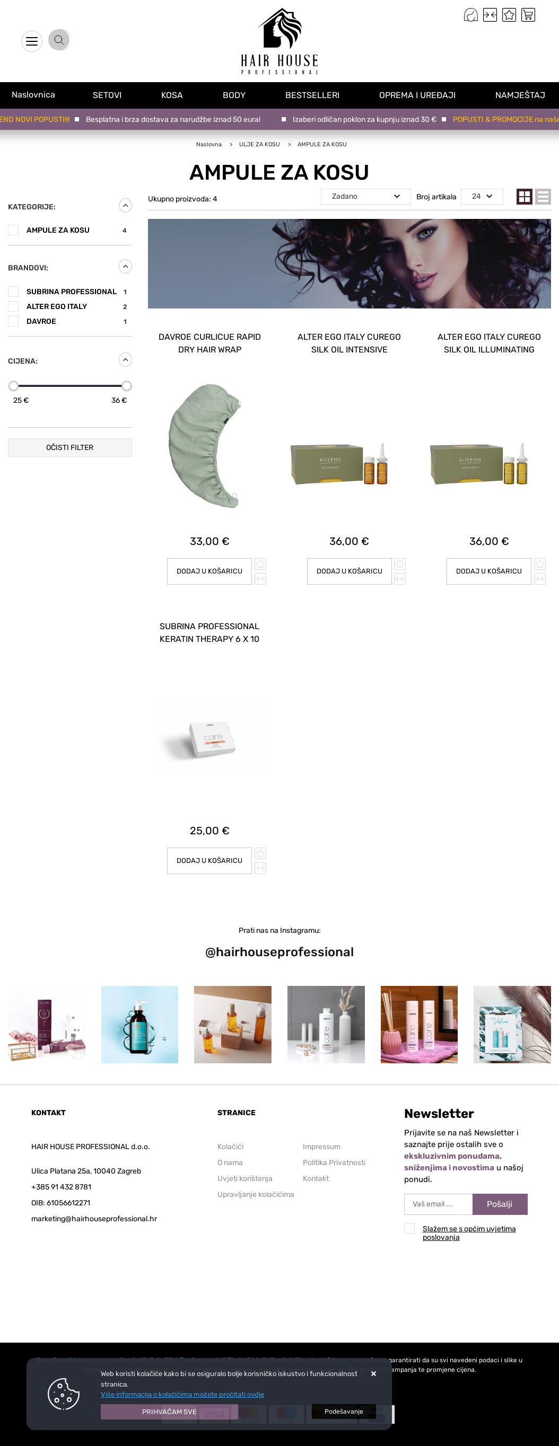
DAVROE (77, 321)
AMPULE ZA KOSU (77, 230)
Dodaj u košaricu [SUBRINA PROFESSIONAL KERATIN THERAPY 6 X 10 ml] (210, 842)
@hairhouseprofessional (279, 934)
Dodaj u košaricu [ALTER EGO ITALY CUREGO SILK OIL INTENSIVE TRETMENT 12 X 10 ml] (349, 562)
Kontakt (316, 1160)
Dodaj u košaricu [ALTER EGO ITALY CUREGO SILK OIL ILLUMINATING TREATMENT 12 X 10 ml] (489, 562)
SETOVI (109, 95)
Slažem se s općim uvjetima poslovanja (469, 1215)
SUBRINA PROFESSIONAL (77, 291)
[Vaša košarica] (528, 15)
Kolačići (230, 1128)
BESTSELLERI (314, 95)
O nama (230, 1144)
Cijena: (23, 361)
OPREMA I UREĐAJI (419, 95)
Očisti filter (69, 447)
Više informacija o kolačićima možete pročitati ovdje (182, 1394)
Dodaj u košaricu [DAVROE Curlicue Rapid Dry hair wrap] (210, 562)
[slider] (13, 386)
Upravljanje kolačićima (255, 1176)
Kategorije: (32, 206)
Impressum (321, 1128)
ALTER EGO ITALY (77, 306)
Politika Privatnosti (334, 1144)
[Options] (344, 1411)
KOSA (174, 95)
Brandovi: (28, 267)
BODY (236, 95)
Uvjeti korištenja (245, 1160)
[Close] (170, 1412)
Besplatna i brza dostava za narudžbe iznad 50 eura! (178, 119)
